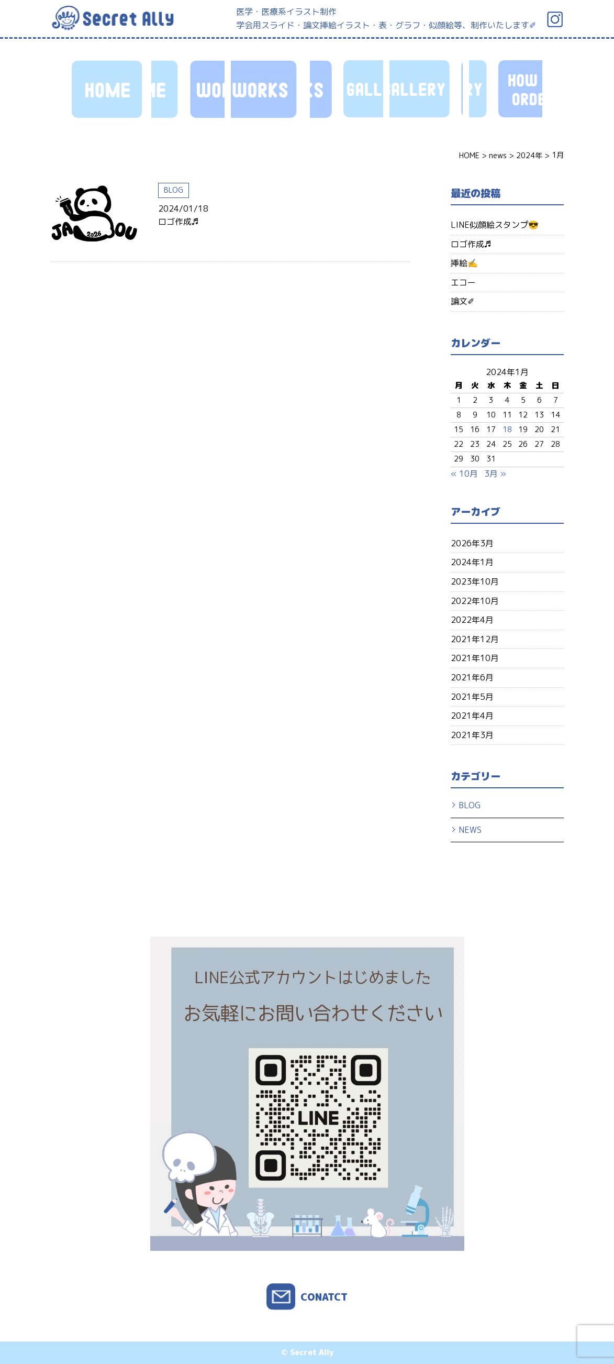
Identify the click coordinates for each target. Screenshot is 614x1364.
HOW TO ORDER (346, 89)
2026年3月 (472, 543)
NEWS (470, 829)
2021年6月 (472, 677)
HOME (108, 89)
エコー (463, 282)
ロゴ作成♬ (178, 221)
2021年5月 (472, 696)
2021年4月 (472, 715)
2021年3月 (472, 735)
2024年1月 (472, 562)
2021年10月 (475, 658)
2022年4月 (472, 619)
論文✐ (462, 301)
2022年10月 (475, 601)
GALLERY (267, 89)
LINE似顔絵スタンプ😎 (495, 224)
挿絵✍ (464, 263)
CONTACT (505, 89)
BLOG (173, 190)
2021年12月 (475, 639)
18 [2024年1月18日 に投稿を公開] (507, 429)
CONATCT (324, 1297)
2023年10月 (475, 581)
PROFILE (426, 89)
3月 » (495, 473)
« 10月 (464, 473)
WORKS (188, 89)
